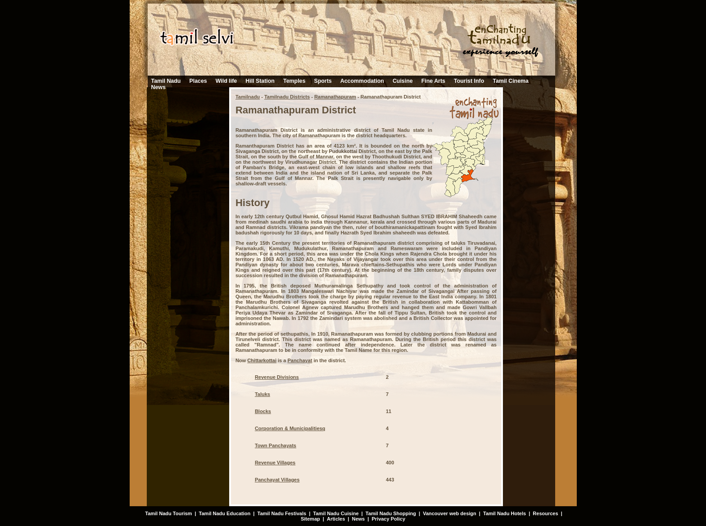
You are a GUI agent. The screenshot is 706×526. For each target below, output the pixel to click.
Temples (294, 81)
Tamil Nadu (166, 81)
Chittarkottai (261, 360)
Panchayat (299, 360)
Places (198, 81)
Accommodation (362, 81)
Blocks (263, 411)
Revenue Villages (275, 462)
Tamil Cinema (511, 81)
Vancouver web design (449, 513)
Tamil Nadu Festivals (281, 513)
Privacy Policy (388, 519)
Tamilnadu (247, 96)
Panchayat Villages (277, 479)
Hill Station (260, 81)
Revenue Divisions (277, 377)
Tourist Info (469, 81)
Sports (322, 81)
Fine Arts (433, 81)
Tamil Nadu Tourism (168, 513)
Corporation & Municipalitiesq (290, 428)
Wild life (226, 81)
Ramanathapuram (335, 96)
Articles (336, 519)
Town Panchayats (275, 445)
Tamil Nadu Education (225, 513)
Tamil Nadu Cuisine (335, 513)
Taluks (262, 394)
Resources (545, 513)
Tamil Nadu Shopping (391, 513)
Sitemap (310, 519)
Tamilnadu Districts (287, 96)
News (158, 87)
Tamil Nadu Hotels (505, 513)
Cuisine (403, 81)
